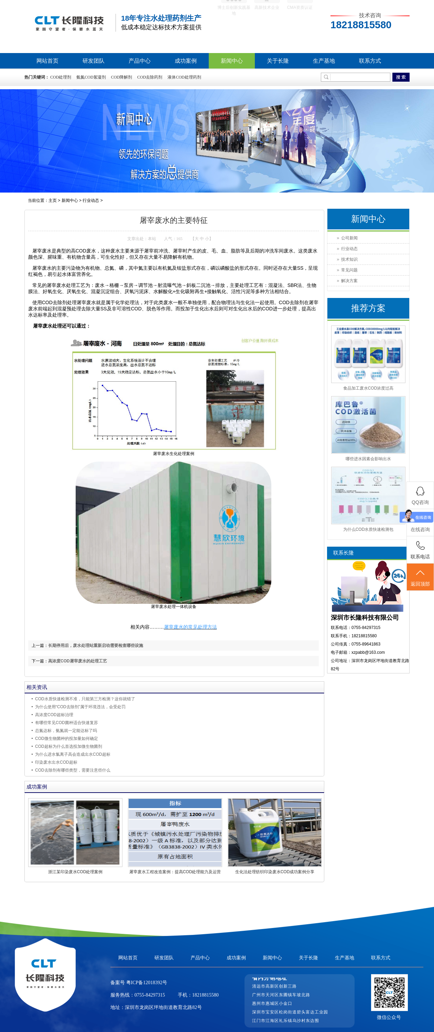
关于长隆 (278, 61)
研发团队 (94, 61)
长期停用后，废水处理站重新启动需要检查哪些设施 (95, 645)
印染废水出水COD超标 (56, 762)
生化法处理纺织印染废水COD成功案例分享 (275, 871)
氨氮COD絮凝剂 (91, 77)
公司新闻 (349, 238)
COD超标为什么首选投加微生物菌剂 (68, 746)
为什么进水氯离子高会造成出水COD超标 (72, 754)
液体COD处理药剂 (184, 77)
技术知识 (349, 259)
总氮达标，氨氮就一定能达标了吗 (66, 730)
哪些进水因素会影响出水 (368, 458)
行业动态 (91, 200)
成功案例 (186, 61)
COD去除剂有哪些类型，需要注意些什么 (72, 770)
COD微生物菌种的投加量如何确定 (66, 738)
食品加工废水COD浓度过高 (368, 388)
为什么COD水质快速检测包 (368, 529)
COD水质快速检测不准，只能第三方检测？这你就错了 (85, 698)
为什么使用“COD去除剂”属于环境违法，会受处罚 (80, 706)
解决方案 (349, 280)
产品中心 (140, 61)
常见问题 (349, 270)
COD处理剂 (60, 77)
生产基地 (324, 61)
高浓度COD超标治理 (54, 714)
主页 (52, 200)
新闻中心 (232, 61)
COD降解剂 (121, 77)
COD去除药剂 (149, 77)
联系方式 (370, 61)
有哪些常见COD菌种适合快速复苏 (66, 722)
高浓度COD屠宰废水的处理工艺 (77, 661)
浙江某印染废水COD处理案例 (75, 871)
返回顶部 (420, 577)
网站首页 (47, 61)
